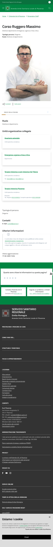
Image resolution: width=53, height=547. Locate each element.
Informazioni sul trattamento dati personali (15, 460)
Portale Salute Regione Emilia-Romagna (12, 2)
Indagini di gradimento (9, 397)
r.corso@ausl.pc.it (12, 223)
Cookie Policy (38, 527)
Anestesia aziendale (12, 138)
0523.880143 (11, 179)
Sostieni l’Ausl (6, 383)
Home (4, 16)
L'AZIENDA (5, 370)
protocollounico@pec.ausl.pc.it (17, 417)
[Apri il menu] (3, 8)
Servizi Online (7, 484)
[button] (49, 8)
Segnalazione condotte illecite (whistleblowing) (17, 447)
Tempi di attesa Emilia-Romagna (12, 502)
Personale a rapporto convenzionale (13, 381)
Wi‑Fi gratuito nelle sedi (9, 491)
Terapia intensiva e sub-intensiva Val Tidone (21, 172)
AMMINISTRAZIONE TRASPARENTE (14, 432)
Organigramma (7, 377)
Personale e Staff (33, 16)
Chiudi (26, 537)
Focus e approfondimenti (12, 359)
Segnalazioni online (8, 426)
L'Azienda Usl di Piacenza (17, 16)
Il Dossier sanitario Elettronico (11, 462)
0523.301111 (18, 293)
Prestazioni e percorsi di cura (14, 327)
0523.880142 (20, 179)
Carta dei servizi (7, 395)
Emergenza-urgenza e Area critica (17, 155)
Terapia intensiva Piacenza (14, 188)
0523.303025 (16, 197)
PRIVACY (5, 453)
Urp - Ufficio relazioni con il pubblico (39, 293)
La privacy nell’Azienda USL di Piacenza (14, 457)
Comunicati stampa (8, 388)
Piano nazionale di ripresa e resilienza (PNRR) (16, 443)
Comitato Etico (7, 390)
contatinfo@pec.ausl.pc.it (19, 415)
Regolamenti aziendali (9, 386)
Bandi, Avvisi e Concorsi (9, 379)
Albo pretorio (6, 374)
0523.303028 (36, 197)
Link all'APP (6, 513)
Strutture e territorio (11, 348)
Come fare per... (8, 337)
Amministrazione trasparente (14, 241)
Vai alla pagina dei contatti (10, 424)
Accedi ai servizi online (9, 489)
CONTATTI (5, 403)
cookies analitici (24, 526)
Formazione (6, 393)
